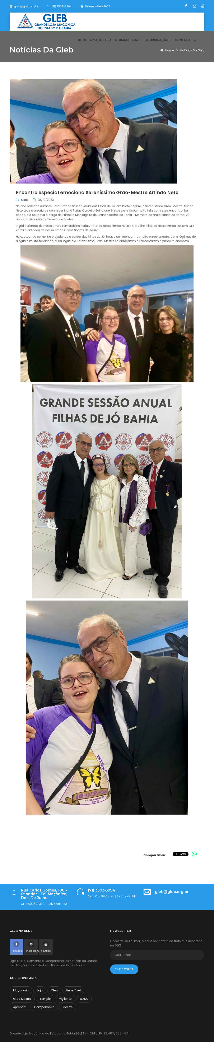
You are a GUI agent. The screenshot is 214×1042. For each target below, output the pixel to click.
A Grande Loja (128, 40)
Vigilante (65, 999)
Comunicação (158, 40)
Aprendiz (19, 1007)
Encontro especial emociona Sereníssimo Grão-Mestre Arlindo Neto (97, 192)
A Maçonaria (100, 40)
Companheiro (44, 1007)
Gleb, (24, 200)
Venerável (73, 990)
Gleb (54, 990)
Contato (182, 40)
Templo (45, 999)
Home (82, 40)
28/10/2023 (43, 200)
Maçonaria (21, 990)
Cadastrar (124, 969)
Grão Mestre (22, 999)
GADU (84, 999)
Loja (40, 990)
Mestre (68, 1007)
